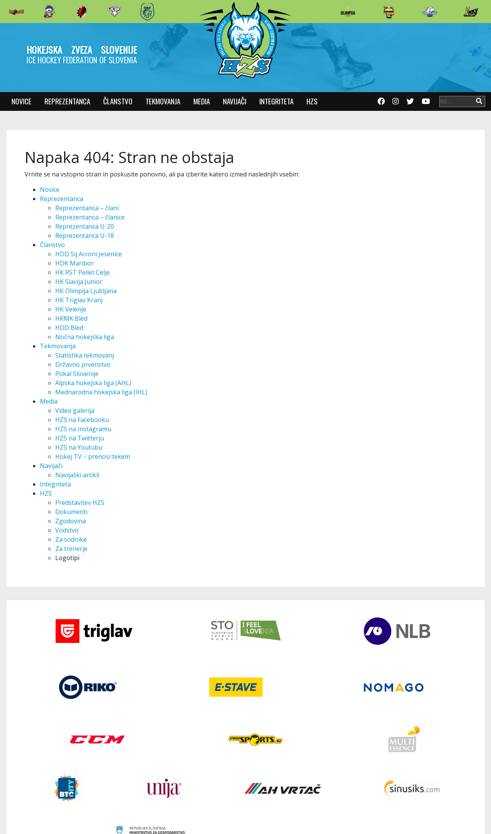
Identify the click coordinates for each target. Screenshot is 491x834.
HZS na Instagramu (83, 429)
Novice (21, 101)
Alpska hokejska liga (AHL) (93, 383)
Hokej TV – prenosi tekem (92, 456)
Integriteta (276, 101)
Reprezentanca (67, 101)
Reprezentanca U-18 (84, 235)
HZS (312, 101)
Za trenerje (71, 548)
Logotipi (67, 558)
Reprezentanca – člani (87, 208)
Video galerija (74, 410)
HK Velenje (70, 309)
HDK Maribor (74, 263)
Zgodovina (70, 521)
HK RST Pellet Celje (82, 272)
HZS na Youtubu (78, 447)
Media (201, 101)
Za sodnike (71, 539)
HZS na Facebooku (82, 419)
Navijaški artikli (77, 475)
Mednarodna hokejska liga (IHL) (101, 392)
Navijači (234, 101)
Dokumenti (71, 512)
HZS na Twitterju (79, 438)
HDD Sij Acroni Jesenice (88, 254)
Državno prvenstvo (82, 364)
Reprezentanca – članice (90, 217)
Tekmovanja (162, 101)
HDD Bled (69, 327)
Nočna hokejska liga (84, 337)
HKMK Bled (71, 318)
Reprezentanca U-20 (84, 226)
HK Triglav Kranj (78, 300)
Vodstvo (67, 530)
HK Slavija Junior (78, 281)
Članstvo (117, 101)
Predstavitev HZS (79, 502)
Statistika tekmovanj (84, 355)
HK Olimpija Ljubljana (86, 291)
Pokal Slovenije (77, 373)
